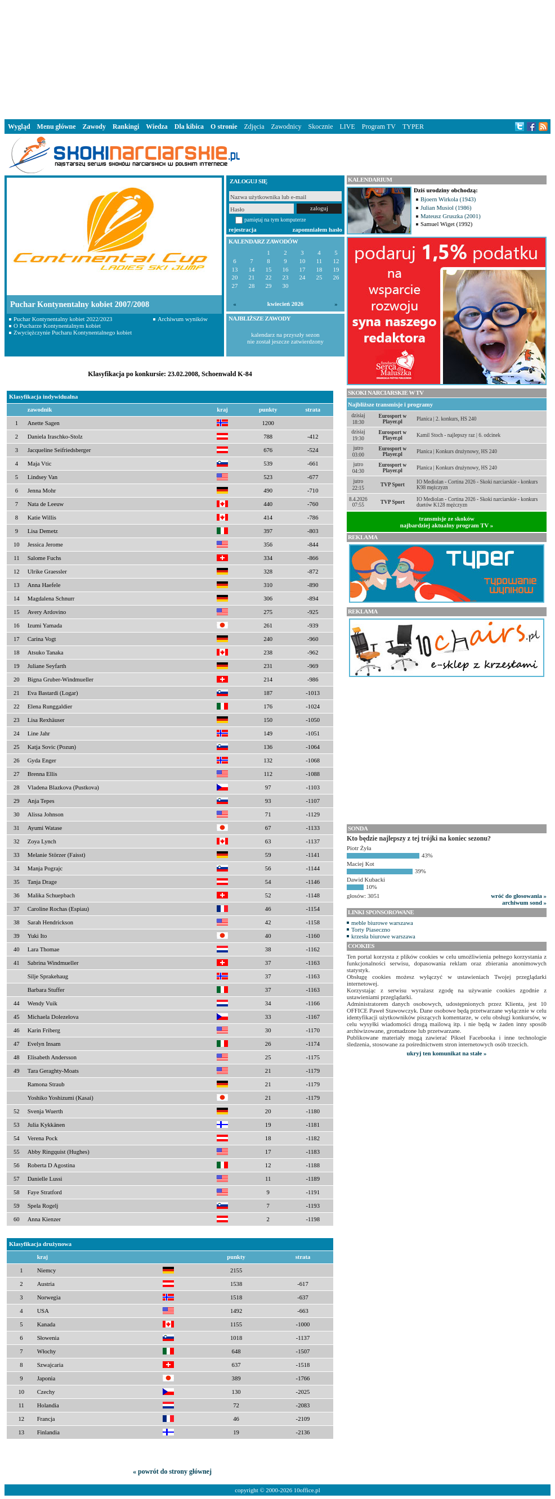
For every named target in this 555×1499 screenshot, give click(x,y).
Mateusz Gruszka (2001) (450, 216)
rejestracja (243, 229)
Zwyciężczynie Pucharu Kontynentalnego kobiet (73, 332)
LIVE (347, 126)
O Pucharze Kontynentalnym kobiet (57, 325)
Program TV (379, 126)
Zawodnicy (286, 126)
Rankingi (126, 126)
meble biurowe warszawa (382, 922)
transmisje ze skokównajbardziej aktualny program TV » (447, 522)
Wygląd (19, 126)
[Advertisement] (277, 58)
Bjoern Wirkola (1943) (448, 199)
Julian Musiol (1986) (446, 207)
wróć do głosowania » (519, 895)
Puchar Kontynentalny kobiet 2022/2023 (63, 318)
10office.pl (307, 1490)
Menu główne (56, 126)
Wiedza (156, 126)
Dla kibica (189, 126)
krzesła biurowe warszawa (383, 936)
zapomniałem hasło (317, 229)
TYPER (413, 126)
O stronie (224, 126)
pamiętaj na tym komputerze (275, 219)
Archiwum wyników (183, 318)
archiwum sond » (524, 902)
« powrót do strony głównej (172, 1471)
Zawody (94, 126)
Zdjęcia (254, 126)
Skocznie (320, 126)
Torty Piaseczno (370, 929)
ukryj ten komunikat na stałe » (447, 1053)
